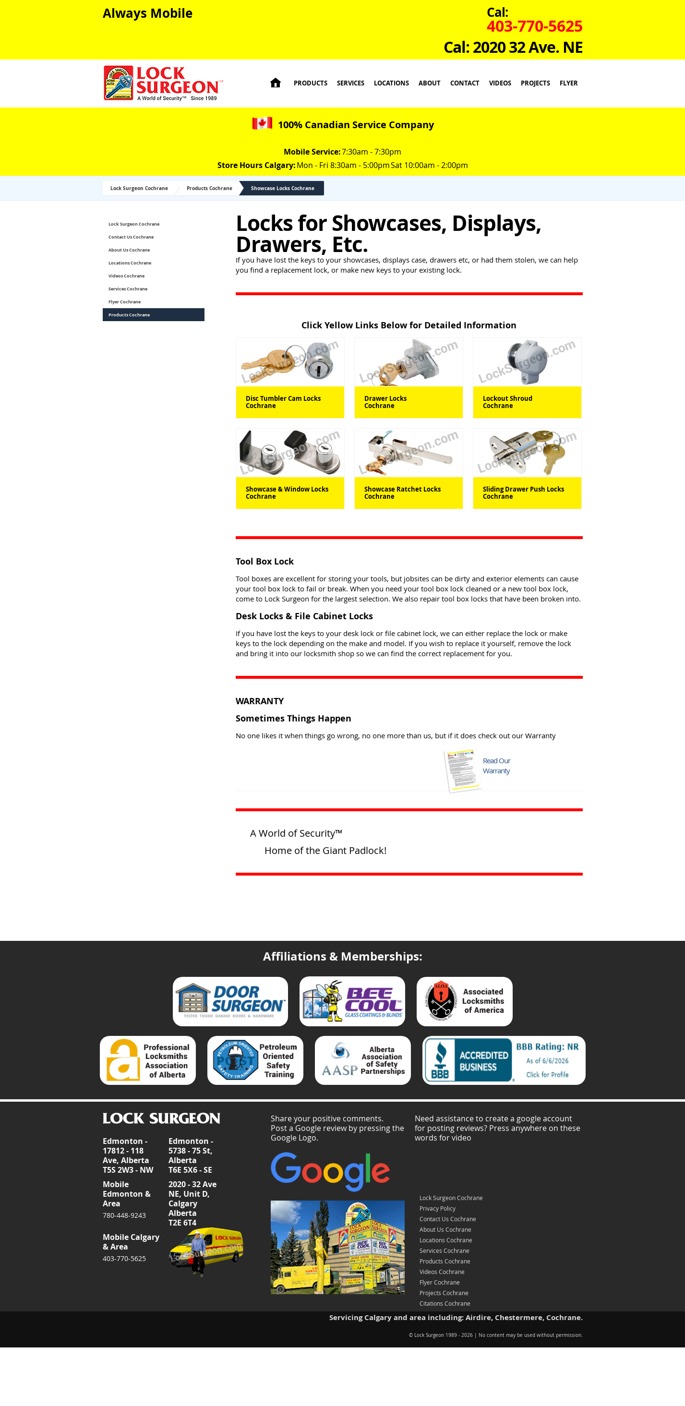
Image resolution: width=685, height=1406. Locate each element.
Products (310, 83)
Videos (500, 83)
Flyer (569, 83)
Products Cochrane (209, 188)
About (430, 83)
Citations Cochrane (445, 1303)
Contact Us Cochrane (131, 237)
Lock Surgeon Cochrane (139, 188)
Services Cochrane (127, 289)
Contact (465, 83)
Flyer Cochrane (124, 302)
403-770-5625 (124, 1258)
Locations (391, 83)
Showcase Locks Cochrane (282, 188)
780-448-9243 (124, 1215)
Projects (535, 83)
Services (350, 83)
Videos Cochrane (126, 276)
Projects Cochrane (444, 1293)
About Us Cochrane (129, 250)
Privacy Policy (438, 1208)
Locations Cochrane (129, 263)
